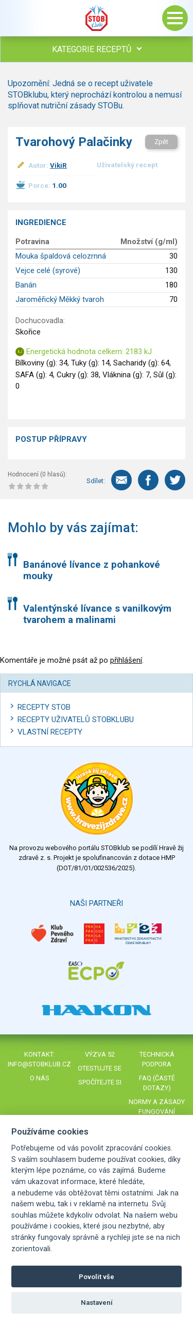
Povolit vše (96, 1277)
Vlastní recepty (49, 732)
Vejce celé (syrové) (47, 270)
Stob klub (96, 18)
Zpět (161, 142)
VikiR (58, 165)
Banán (26, 285)
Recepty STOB (44, 707)
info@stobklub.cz (39, 1064)
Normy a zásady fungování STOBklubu (157, 1111)
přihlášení (126, 660)
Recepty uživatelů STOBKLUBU (75, 719)
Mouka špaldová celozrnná (60, 256)
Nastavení (97, 1302)
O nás (39, 1078)
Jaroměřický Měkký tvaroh (59, 299)
